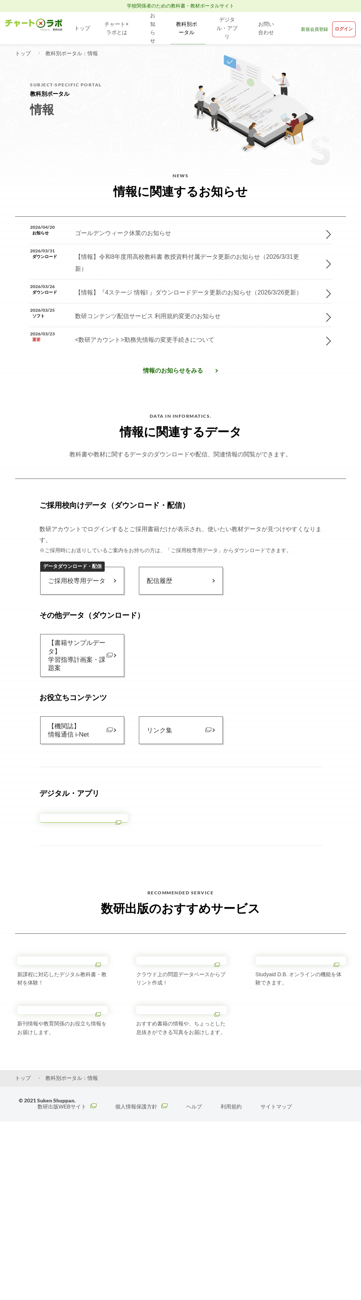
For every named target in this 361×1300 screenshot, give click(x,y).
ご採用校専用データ (74, 593)
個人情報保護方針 (143, 1285)
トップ (82, 28)
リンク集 (159, 756)
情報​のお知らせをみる (173, 387)
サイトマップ (278, 1285)
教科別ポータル (186, 28)
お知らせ (153, 28)
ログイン (341, 28)
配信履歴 (159, 599)
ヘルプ (196, 1285)
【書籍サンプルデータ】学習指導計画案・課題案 (75, 678)
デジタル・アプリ (228, 28)
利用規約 (233, 1285)
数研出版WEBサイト (68, 1285)
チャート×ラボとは (117, 28)
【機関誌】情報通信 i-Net (67, 756)
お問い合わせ (268, 28)
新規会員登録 (309, 28)
